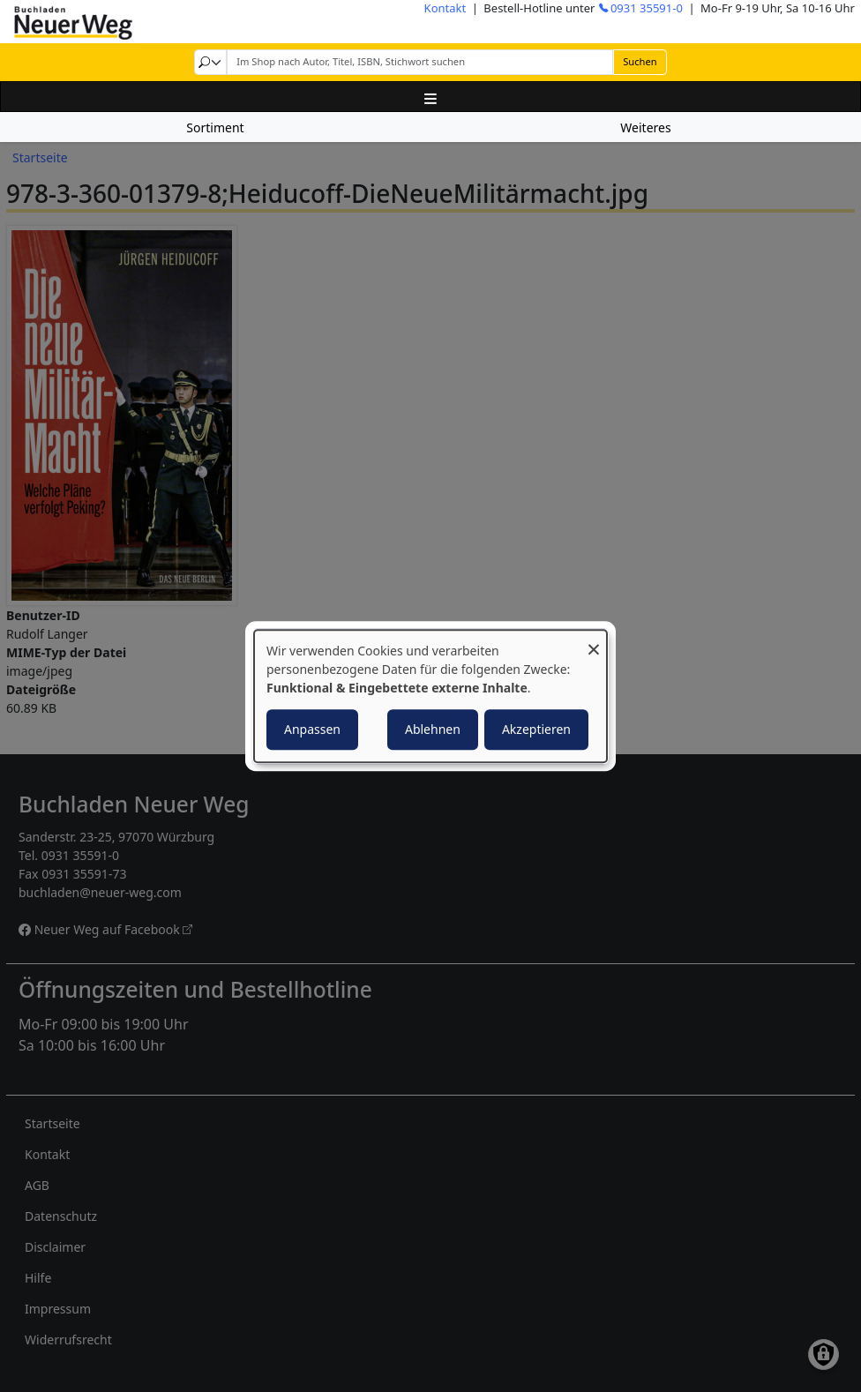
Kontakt (445, 8)
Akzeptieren (536, 729)
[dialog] (430, 696)
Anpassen (312, 729)
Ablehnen (432, 729)
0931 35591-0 (646, 8)
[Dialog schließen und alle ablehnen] (593, 641)
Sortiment (214, 127)
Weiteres (645, 127)
